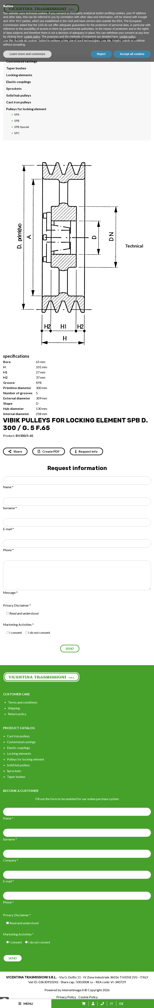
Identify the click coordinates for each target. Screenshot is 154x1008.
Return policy (17, 714)
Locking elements (19, 75)
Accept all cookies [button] (132, 1000)
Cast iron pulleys (18, 102)
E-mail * (8, 529)
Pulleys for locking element (29, 40)
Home (6, 40)
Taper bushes (16, 68)
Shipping (14, 708)
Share (15, 451)
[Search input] (78, 21)
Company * (10, 860)
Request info (86, 451)
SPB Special (21, 127)
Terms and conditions (22, 702)
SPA (16, 114)
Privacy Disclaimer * (17, 605)
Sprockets (14, 88)
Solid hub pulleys (18, 95)
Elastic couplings (18, 82)
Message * (10, 592)
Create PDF (49, 451)
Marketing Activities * (18, 624)
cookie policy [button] (32, 983)
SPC (17, 133)
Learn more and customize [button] (27, 1000)
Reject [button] (101, 1000)
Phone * (8, 550)
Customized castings (21, 61)
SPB (51, 40)
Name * (8, 487)
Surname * (10, 508)
